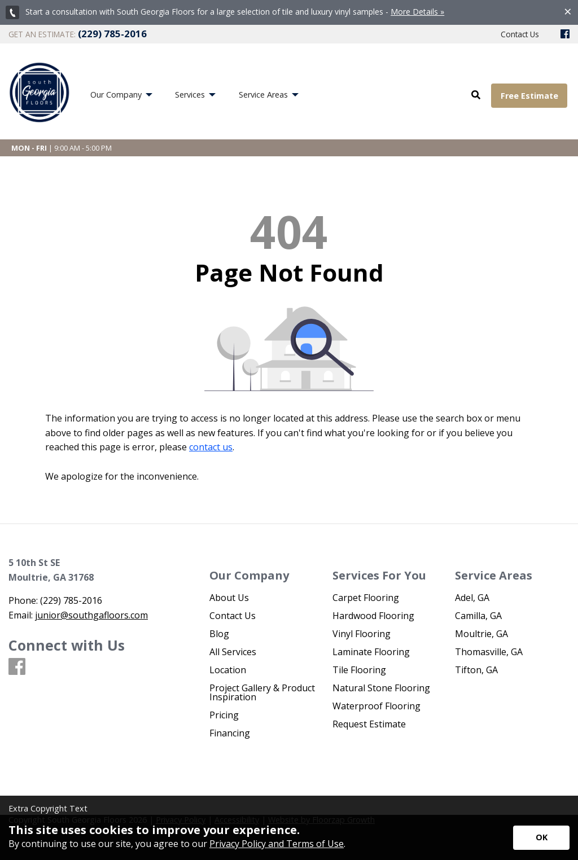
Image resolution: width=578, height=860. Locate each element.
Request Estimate (369, 724)
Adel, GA (472, 597)
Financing (229, 733)
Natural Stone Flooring (381, 687)
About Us (229, 597)
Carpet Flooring (365, 597)
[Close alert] (568, 11)
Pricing (224, 714)
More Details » (417, 11)
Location (227, 669)
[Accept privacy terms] (541, 838)
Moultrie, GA (481, 633)
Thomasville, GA (489, 651)
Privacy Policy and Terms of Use (276, 843)
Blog (219, 633)
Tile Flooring (359, 669)
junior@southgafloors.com (91, 615)
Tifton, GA (476, 669)
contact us (211, 447)
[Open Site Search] (476, 95)
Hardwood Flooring (373, 615)
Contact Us (232, 615)
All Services (232, 651)
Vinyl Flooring (361, 633)
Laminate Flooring (371, 651)
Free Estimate (529, 95)
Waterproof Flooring (376, 705)
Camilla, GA (478, 615)
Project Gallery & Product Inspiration (262, 692)
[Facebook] (565, 34)
